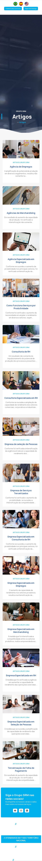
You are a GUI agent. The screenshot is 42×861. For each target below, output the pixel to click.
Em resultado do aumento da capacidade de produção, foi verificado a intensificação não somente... (21, 219)
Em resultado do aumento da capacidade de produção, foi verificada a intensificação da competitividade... (21, 777)
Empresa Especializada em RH (21, 675)
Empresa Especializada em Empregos (21, 584)
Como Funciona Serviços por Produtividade (21, 307)
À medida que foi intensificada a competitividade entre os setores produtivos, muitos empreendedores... (21, 639)
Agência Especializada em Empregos (21, 261)
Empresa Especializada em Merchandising (21, 631)
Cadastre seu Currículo (12, 8)
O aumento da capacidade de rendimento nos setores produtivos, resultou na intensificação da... (21, 592)
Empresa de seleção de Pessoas (21, 444)
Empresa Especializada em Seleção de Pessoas (21, 723)
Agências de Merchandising (21, 213)
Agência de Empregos (21, 166)
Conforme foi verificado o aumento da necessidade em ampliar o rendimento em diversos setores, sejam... (21, 315)
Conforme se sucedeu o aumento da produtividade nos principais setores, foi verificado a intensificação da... (21, 269)
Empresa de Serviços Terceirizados (21, 492)
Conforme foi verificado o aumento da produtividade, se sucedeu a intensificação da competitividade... (21, 500)
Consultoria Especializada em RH (21, 398)
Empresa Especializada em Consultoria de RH (21, 538)
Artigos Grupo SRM (21, 162)
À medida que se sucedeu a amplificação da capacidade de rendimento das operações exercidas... (21, 731)
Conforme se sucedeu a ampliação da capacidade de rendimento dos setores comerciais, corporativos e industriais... (21, 404)
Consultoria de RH (21, 351)
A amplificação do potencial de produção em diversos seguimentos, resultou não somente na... (21, 173)
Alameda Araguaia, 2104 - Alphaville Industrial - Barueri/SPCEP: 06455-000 (21, 853)
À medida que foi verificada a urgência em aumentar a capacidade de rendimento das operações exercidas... (21, 682)
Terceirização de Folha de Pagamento (21, 769)
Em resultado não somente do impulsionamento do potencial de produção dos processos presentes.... (21, 358)
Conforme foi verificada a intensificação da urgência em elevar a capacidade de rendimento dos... (21, 451)
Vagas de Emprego (31, 8)
